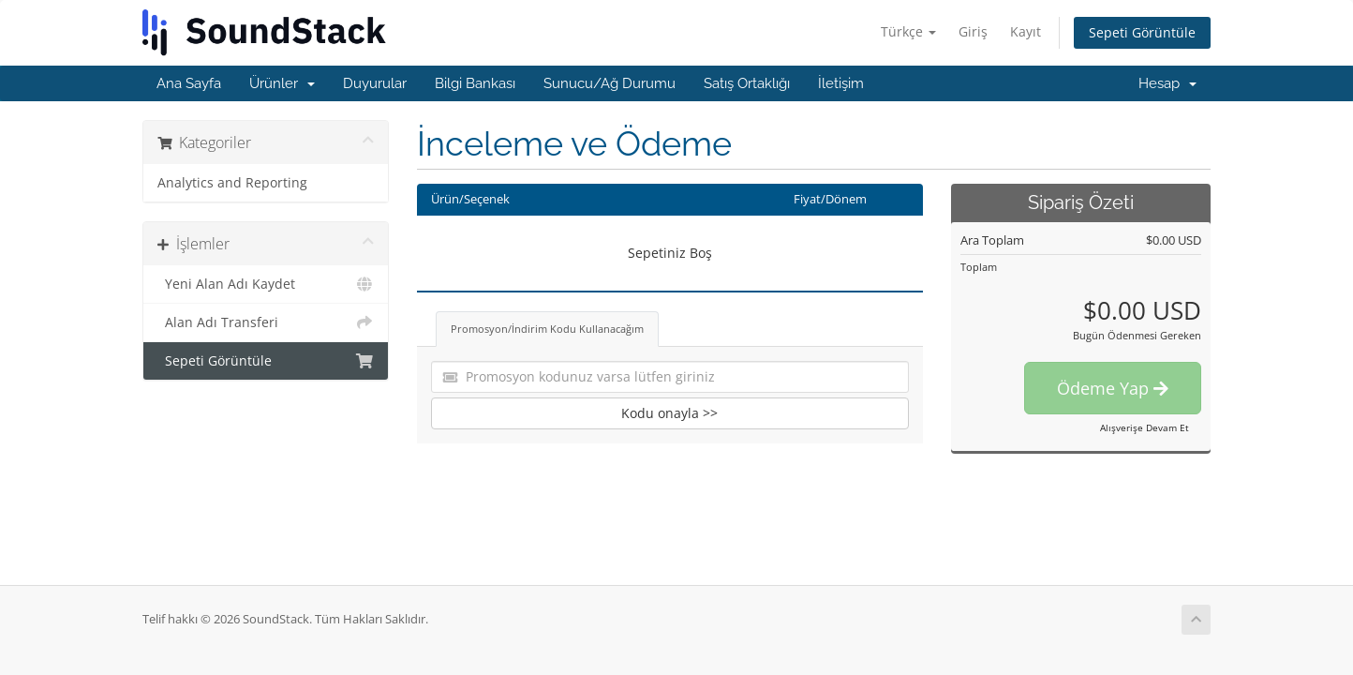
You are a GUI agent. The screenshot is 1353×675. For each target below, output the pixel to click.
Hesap (1167, 83)
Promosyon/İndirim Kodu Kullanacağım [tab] (547, 329)
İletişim (841, 83)
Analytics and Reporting (232, 182)
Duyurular (375, 83)
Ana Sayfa (188, 83)
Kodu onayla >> (669, 413)
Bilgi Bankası (475, 83)
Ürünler (282, 83)
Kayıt (1025, 31)
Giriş (973, 31)
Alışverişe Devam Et (1144, 427)
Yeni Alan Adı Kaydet (265, 284)
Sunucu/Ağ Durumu (609, 83)
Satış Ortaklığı (747, 83)
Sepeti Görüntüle (1142, 32)
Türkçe (908, 31)
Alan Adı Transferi (265, 322)
